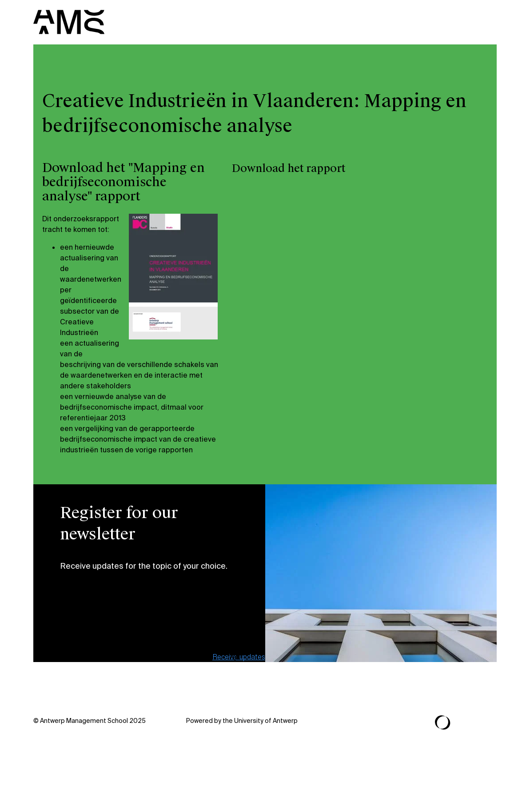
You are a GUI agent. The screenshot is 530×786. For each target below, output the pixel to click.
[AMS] (68, 22)
